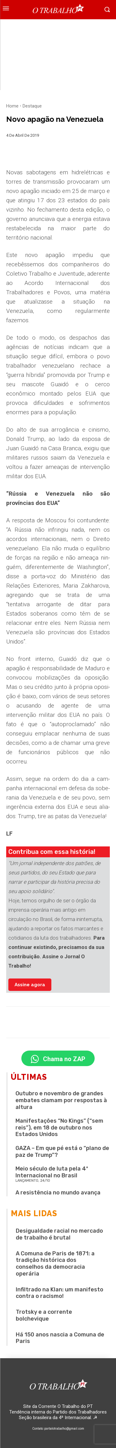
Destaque (32, 106)
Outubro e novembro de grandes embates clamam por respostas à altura (61, 1100)
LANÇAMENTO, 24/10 (32, 1180)
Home (12, 106)
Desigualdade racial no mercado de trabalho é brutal (59, 1234)
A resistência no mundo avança (58, 1192)
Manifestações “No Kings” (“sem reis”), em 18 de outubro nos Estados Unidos (59, 1127)
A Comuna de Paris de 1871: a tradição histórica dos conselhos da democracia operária (55, 1263)
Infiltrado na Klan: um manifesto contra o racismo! (59, 1293)
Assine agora (30, 984)
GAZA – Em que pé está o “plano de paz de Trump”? (62, 1151)
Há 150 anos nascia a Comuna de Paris (60, 1338)
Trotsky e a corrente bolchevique (44, 1315)
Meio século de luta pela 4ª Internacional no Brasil (51, 1172)
